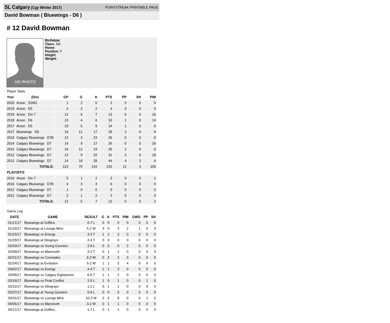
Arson (21, 103)
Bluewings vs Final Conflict (44, 280)
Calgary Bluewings (30, 137)
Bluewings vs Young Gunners (46, 246)
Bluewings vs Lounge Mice (44, 298)
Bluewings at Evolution (41, 263)
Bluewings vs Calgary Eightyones (49, 275)
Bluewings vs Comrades (42, 257)
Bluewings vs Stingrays (41, 286)
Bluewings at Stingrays (41, 240)
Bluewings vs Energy (39, 234)
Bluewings (24, 132)
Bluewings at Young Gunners (45, 292)
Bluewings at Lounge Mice (43, 228)
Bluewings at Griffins (39, 222)
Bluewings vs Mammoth (42, 251)
